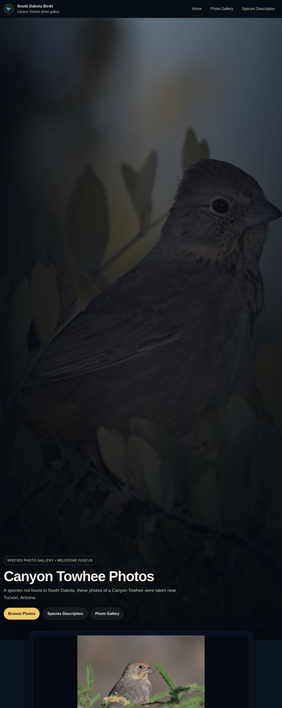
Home (197, 9)
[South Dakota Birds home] (31, 8)
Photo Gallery (222, 9)
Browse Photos (21, 614)
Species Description (258, 9)
